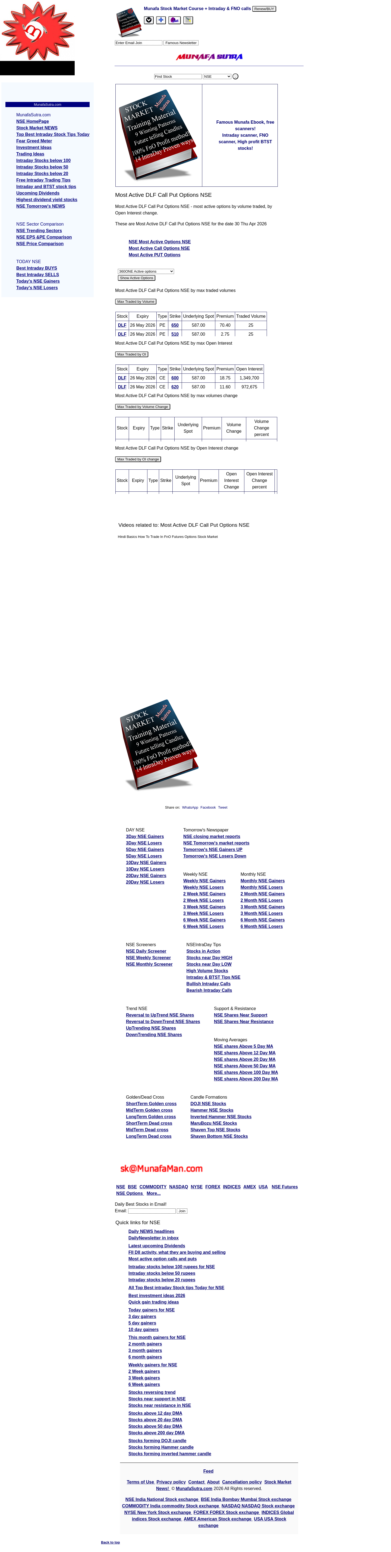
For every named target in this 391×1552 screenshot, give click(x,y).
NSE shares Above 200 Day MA (246, 1079)
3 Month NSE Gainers (263, 907)
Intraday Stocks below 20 (42, 173)
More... (154, 1193)
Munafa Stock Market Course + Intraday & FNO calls (198, 8)
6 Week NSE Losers (203, 926)
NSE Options (130, 1193)
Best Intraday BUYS (36, 268)
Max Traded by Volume (135, 302)
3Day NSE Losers (144, 843)
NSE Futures (285, 1187)
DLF (122, 325)
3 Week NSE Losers (203, 913)
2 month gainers (145, 1344)
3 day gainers (142, 1316)
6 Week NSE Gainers (204, 920)
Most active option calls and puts (162, 1259)
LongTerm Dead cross (149, 1136)
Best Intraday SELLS (37, 274)
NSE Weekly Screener (148, 957)
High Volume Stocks (207, 970)
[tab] (149, 20)
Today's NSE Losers (37, 287)
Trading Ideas (30, 154)
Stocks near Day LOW (209, 964)
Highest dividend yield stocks (46, 199)
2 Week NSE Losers (203, 900)
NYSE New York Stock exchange (158, 1512)
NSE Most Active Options (155, 241)
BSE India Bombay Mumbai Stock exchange (246, 1499)
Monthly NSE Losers (262, 887)
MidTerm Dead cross (147, 1129)
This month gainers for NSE (157, 1337)
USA (263, 1187)
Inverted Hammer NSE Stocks (220, 1116)
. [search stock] (235, 76)
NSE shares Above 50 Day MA (245, 1066)
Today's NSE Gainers (38, 281)
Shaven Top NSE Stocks (215, 1129)
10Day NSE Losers (145, 869)
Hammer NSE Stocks (211, 1110)
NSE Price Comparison (40, 243)
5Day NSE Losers (144, 856)
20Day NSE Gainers (146, 875)
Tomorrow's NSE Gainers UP (212, 849)
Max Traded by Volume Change (142, 407)
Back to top (110, 1542)
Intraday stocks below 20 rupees (161, 1279)
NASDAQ (178, 1187)
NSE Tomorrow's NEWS (40, 206)
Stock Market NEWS (37, 128)
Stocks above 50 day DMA (155, 1426)
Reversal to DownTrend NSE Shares (163, 1021)
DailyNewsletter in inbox (153, 1238)
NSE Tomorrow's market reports (216, 843)
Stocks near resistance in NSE (159, 1405)
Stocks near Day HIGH (209, 957)
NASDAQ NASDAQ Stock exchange (258, 1506)
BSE (132, 1187)
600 (175, 378)
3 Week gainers (144, 1378)
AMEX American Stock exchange (218, 1519)
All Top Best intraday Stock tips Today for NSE (176, 1287)
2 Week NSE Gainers (204, 894)
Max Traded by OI (131, 354)
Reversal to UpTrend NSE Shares (160, 1015)
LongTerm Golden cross (151, 1116)
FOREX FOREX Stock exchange (227, 1512)
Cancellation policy (242, 1482)
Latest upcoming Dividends (156, 1246)
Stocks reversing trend (151, 1392)
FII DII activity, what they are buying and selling (177, 1252)
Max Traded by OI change (138, 459)
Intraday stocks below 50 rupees (161, 1273)
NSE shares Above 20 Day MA (245, 1059)
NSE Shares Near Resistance (244, 1021)
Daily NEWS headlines (151, 1231)
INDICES (232, 1187)
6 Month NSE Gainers (263, 920)
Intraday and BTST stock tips (46, 186)
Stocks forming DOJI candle (157, 1440)
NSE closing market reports (211, 836)
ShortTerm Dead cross (149, 1123)
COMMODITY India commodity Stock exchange (171, 1506)
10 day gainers (143, 1329)
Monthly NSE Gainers (263, 880)
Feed (208, 1471)
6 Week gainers (144, 1384)
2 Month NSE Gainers (263, 894)
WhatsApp (190, 807)
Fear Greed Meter (34, 141)
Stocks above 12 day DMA (155, 1413)
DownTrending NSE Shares (154, 1034)
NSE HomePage (32, 121)
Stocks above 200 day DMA (156, 1433)
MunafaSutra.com (194, 1488)
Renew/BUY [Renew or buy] (264, 9)
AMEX (249, 1187)
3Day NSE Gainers (145, 836)
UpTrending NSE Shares (151, 1028)
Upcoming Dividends (37, 193)
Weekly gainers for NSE (152, 1365)
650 (175, 325)
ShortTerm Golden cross (151, 1103)
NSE (120, 1187)
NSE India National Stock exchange (162, 1499)
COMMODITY (153, 1187)
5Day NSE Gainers (145, 849)
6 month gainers (145, 1357)
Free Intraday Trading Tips (43, 180)
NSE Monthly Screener (149, 964)
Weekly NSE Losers (203, 887)
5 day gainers (142, 1323)
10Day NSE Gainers (146, 862)
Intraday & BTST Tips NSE (214, 977)
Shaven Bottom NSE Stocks (219, 1136)
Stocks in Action (203, 951)
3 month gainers (145, 1350)
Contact (197, 1482)
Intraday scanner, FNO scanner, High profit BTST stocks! (245, 142)
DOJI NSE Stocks (208, 1103)
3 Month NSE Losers (262, 913)
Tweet (222, 807)
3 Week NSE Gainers (204, 907)
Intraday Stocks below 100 (43, 160)
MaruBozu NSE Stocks (213, 1123)
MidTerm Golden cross (149, 1110)
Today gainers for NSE (151, 1310)
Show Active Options (136, 278)
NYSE (197, 1187)
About (213, 1482)
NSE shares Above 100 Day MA (246, 1072)
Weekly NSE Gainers (204, 880)
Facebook (208, 807)
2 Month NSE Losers (262, 900)
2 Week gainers (144, 1371)
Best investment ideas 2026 (156, 1295)
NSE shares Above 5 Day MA (243, 1046)
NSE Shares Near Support (240, 1015)
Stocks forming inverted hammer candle (169, 1453)
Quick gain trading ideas (153, 1302)
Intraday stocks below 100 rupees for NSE (171, 1266)
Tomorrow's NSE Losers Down (214, 856)
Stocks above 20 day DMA (155, 1419)
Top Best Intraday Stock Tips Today (52, 134)
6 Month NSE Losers (262, 926)
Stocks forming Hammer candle (161, 1447)
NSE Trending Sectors (39, 230)
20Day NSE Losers (145, 882)
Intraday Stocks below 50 (42, 167)
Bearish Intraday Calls (209, 990)
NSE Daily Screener (146, 951)
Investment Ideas (34, 147)
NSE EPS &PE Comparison (44, 237)
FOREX (212, 1187)
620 (175, 387)
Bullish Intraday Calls (209, 983)
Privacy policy (171, 1482)
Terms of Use (141, 1482)
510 (175, 334)
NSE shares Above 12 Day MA (245, 1053)
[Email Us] (174, 20)
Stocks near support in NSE (157, 1399)
